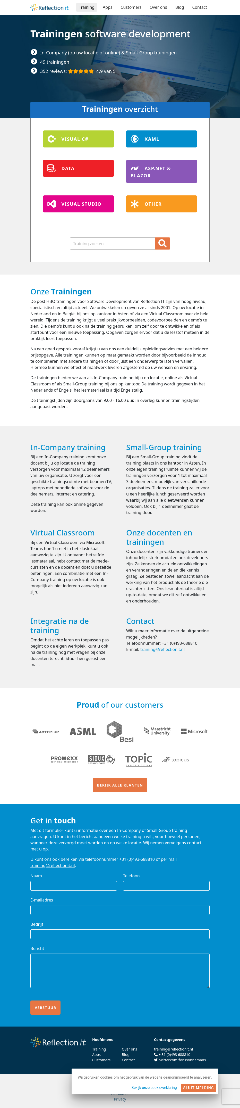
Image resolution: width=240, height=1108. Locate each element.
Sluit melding (198, 1088)
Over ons (158, 7)
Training (86, 7)
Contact (199, 7)
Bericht (37, 948)
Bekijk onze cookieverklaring (154, 1088)
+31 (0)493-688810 (137, 859)
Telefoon (131, 876)
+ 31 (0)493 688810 (174, 1054)
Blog (179, 7)
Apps (107, 7)
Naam (36, 876)
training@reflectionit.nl (162, 649)
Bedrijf (36, 924)
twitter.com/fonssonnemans (182, 1059)
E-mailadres (41, 900)
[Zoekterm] (112, 243)
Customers (130, 7)
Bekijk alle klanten (120, 785)
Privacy (120, 1099)
